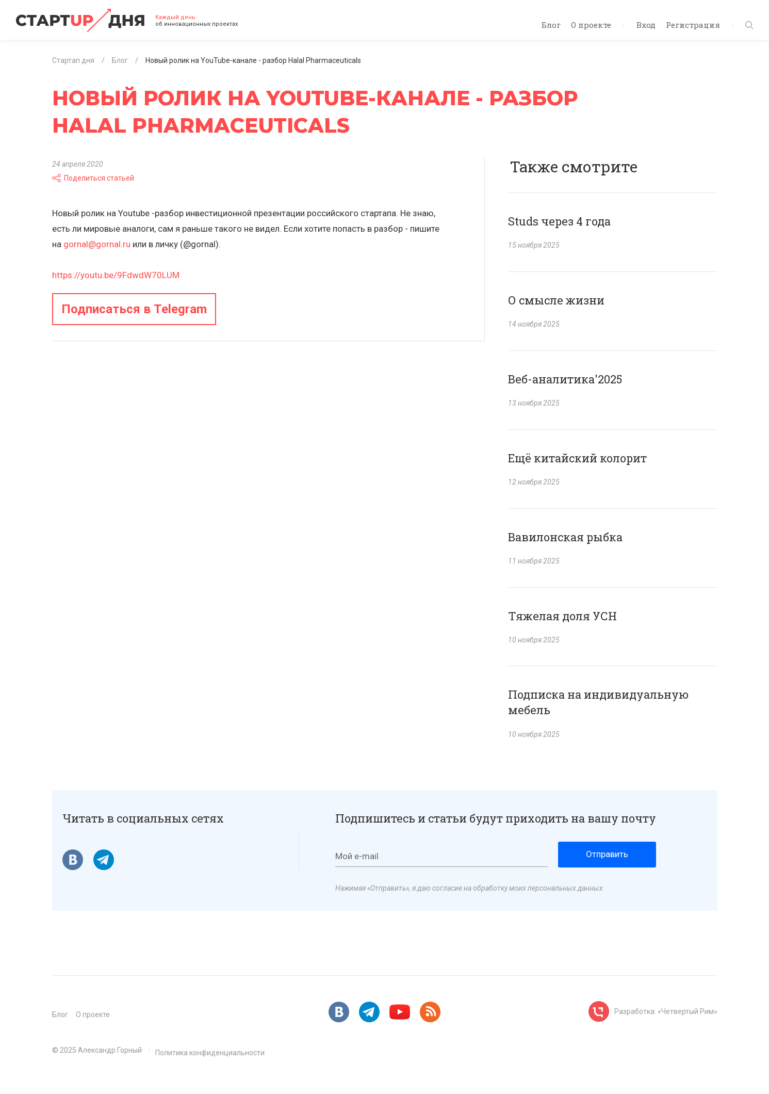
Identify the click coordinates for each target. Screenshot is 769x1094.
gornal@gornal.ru (96, 244)
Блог (551, 25)
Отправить (607, 854)
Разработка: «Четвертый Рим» (665, 1011)
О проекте (591, 25)
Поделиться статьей (93, 178)
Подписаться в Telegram (134, 309)
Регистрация (693, 25)
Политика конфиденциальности (210, 1053)
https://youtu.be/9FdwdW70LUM (115, 275)
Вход (646, 25)
